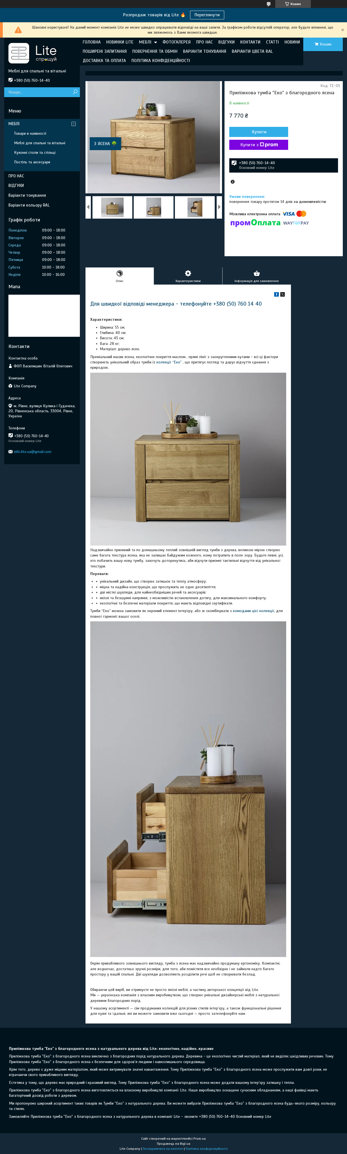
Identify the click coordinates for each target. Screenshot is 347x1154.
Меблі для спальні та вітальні (39, 143)
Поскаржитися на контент (163, 1149)
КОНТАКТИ (250, 42)
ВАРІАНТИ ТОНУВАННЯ (204, 51)
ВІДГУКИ (226, 42)
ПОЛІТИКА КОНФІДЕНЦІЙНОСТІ (160, 60)
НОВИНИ (292, 42)
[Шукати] (75, 92)
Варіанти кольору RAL (29, 205)
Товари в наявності (30, 133)
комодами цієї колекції (253, 610)
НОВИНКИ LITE (119, 42)
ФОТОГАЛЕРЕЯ (177, 42)
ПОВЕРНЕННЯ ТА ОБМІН (154, 51)
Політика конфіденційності (207, 1149)
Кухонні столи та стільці (34, 152)
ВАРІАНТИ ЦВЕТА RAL (252, 51)
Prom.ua (199, 1139)
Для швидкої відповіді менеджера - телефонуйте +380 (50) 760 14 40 (176, 303)
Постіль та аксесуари (32, 162)
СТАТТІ (272, 42)
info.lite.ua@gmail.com (32, 451)
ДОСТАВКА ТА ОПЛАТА (104, 60)
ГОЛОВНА (92, 42)
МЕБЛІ (145, 42)
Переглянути (207, 15)
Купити (259, 132)
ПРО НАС (204, 42)
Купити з (259, 145)
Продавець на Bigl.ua (173, 1144)
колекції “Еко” (169, 362)
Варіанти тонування (27, 195)
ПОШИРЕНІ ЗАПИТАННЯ (105, 51)
